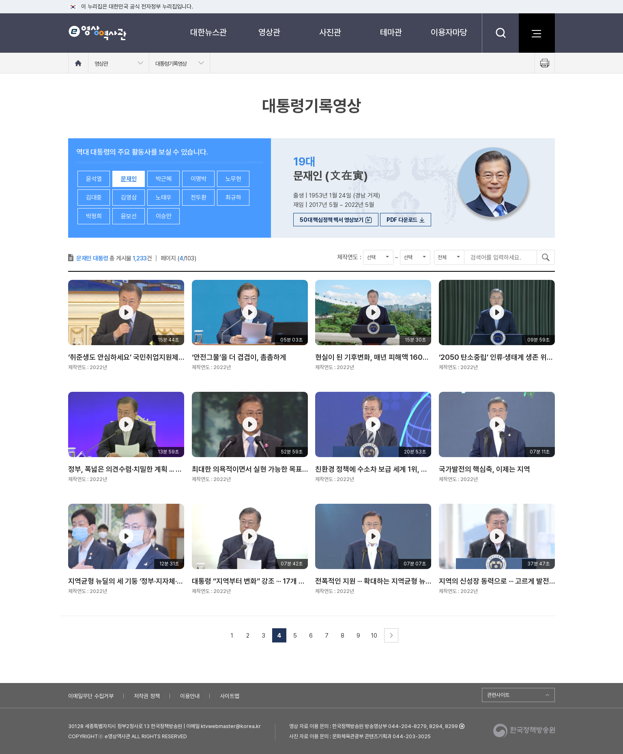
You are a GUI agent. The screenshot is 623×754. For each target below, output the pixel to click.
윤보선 (129, 216)
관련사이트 (498, 695)
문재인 (129, 179)
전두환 (198, 197)
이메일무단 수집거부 (91, 696)
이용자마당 (449, 32)
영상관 (269, 32)
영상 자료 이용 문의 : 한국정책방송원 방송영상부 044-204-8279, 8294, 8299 (373, 726)
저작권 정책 (147, 696)
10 (374, 635)
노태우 (164, 197)
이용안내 (190, 696)
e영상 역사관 (97, 33)
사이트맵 (229, 696)
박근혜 (164, 179)
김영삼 (129, 197)
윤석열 (94, 179)
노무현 (233, 179)
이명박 (198, 179)
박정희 (94, 216)
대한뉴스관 (208, 32)
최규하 (233, 197)
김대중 (94, 197)
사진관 (330, 32)
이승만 (164, 216)
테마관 (391, 32)
